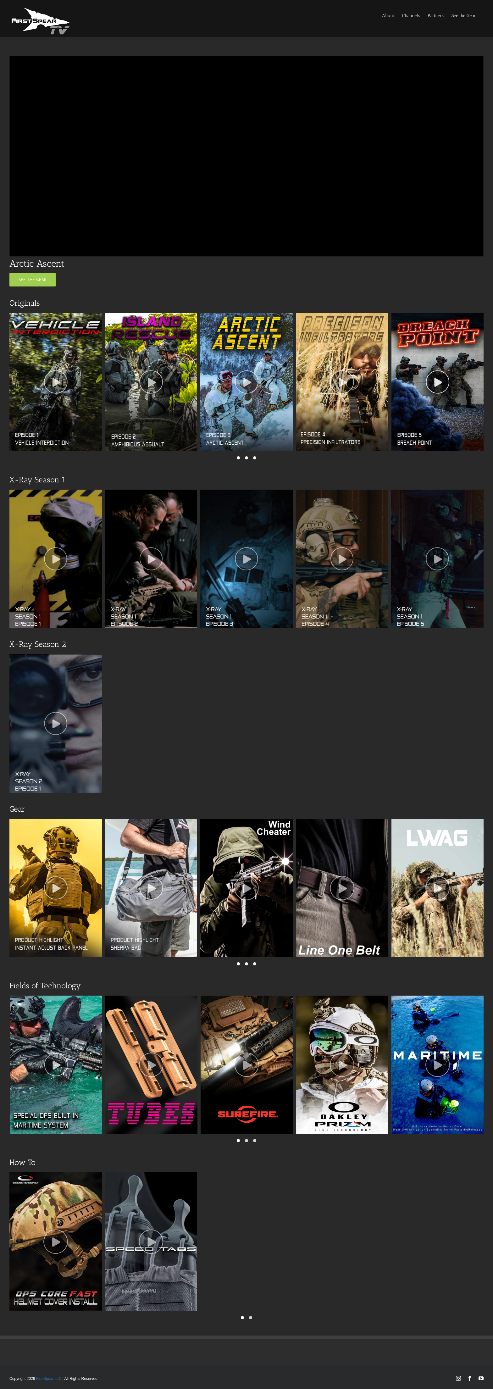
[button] (238, 458)
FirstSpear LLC (49, 1378)
